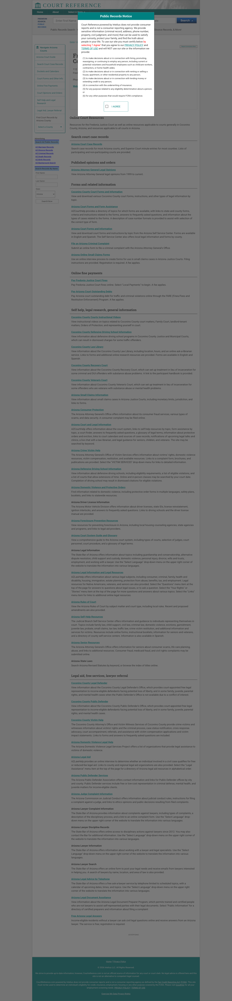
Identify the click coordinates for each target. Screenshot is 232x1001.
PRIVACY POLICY (134, 45)
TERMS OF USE (89, 48)
